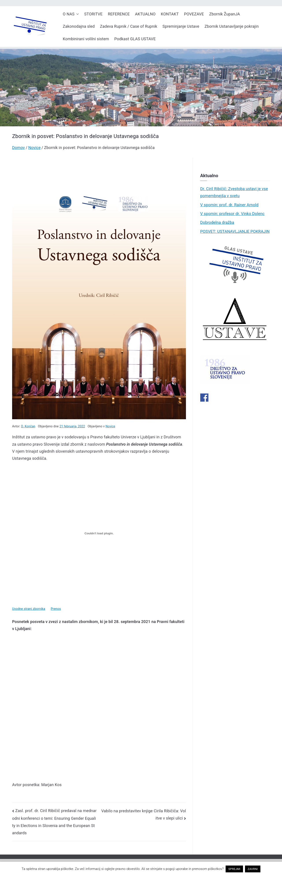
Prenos (56, 609)
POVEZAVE (194, 14)
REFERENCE (119, 14)
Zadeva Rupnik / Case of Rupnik (128, 26)
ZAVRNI (253, 869)
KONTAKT (170, 14)
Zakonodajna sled (79, 26)
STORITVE (93, 14)
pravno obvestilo (127, 869)
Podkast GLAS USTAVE (135, 39)
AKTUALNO (145, 14)
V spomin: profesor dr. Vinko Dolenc (232, 213)
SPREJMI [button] (234, 869)
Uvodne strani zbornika (28, 609)
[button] (76, 14)
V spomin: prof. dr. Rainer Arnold (229, 204)
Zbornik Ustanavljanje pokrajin (231, 26)
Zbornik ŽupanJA (224, 14)
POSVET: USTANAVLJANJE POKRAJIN (235, 231)
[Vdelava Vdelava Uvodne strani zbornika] (99, 533)
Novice (110, 426)
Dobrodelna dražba (217, 222)
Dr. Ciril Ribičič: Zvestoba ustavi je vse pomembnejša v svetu (234, 192)
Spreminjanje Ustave (181, 26)
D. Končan (28, 426)
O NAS (71, 14)
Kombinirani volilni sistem (86, 39)
